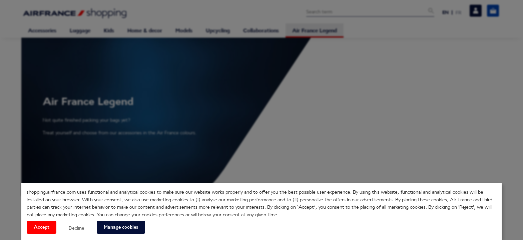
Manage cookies (121, 227)
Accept (41, 227)
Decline (76, 228)
